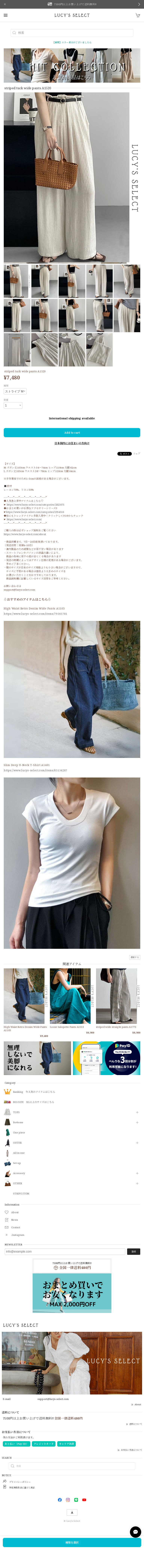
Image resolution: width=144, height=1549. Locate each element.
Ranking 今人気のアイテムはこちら (34, 1092)
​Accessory (19, 1173)
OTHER (17, 1183)
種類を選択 (72, 1542)
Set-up (17, 1163)
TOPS (16, 1112)
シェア (136, 453)
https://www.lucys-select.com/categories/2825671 (36, 504)
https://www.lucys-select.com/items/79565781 (35, 613)
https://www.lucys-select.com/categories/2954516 (35, 512)
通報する (134, 957)
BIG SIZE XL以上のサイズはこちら (33, 1102)
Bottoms (18, 1122)
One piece (19, 1132)
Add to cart (72, 432)
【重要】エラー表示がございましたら (72, 42)
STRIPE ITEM (21, 1193)
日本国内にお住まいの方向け (72, 443)
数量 (6, 399)
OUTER (17, 1142)
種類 (6, 385)
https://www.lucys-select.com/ (24, 519)
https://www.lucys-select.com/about (25, 534)
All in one (19, 1153)
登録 (133, 1251)
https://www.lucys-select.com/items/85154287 (35, 770)
